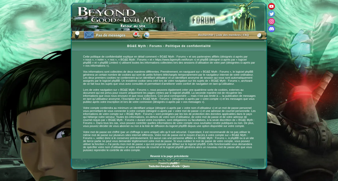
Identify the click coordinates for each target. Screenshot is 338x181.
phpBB (173, 163)
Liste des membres (228, 34)
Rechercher (206, 34)
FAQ (246, 34)
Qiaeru (185, 166)
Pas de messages (110, 35)
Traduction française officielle (164, 166)
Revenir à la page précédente (169, 156)
